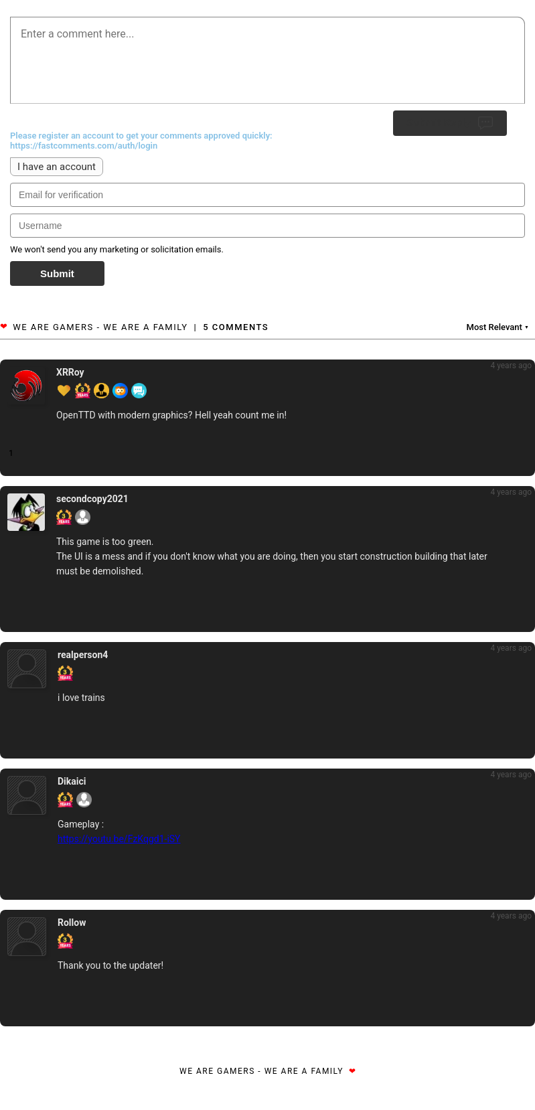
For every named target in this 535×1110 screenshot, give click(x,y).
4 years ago (511, 365)
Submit (57, 273)
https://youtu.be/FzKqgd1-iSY (119, 839)
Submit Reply (449, 123)
